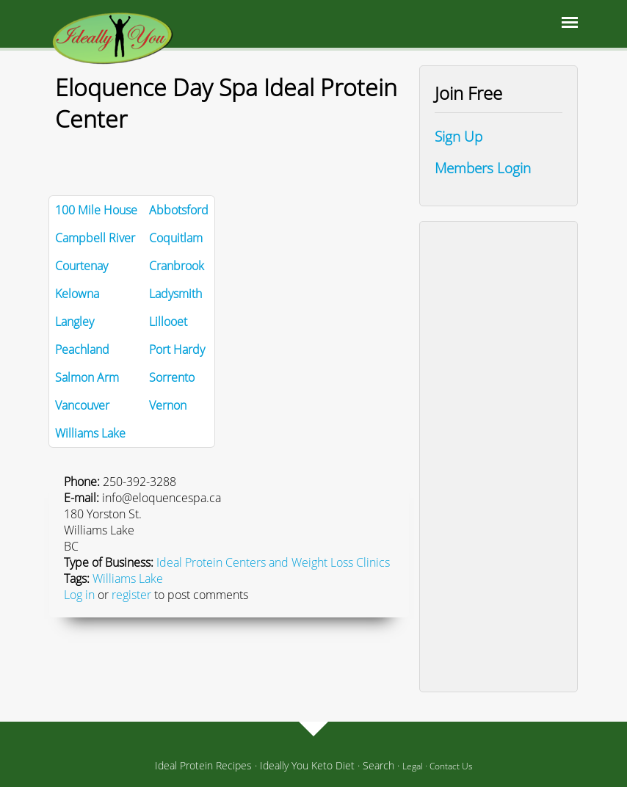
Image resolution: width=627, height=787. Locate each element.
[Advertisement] (498, 456)
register (131, 595)
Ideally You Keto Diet (307, 765)
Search (378, 765)
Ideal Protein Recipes (203, 765)
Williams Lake (128, 578)
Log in (79, 595)
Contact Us (451, 766)
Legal (412, 766)
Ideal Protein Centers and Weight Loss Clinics (273, 562)
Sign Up (458, 136)
